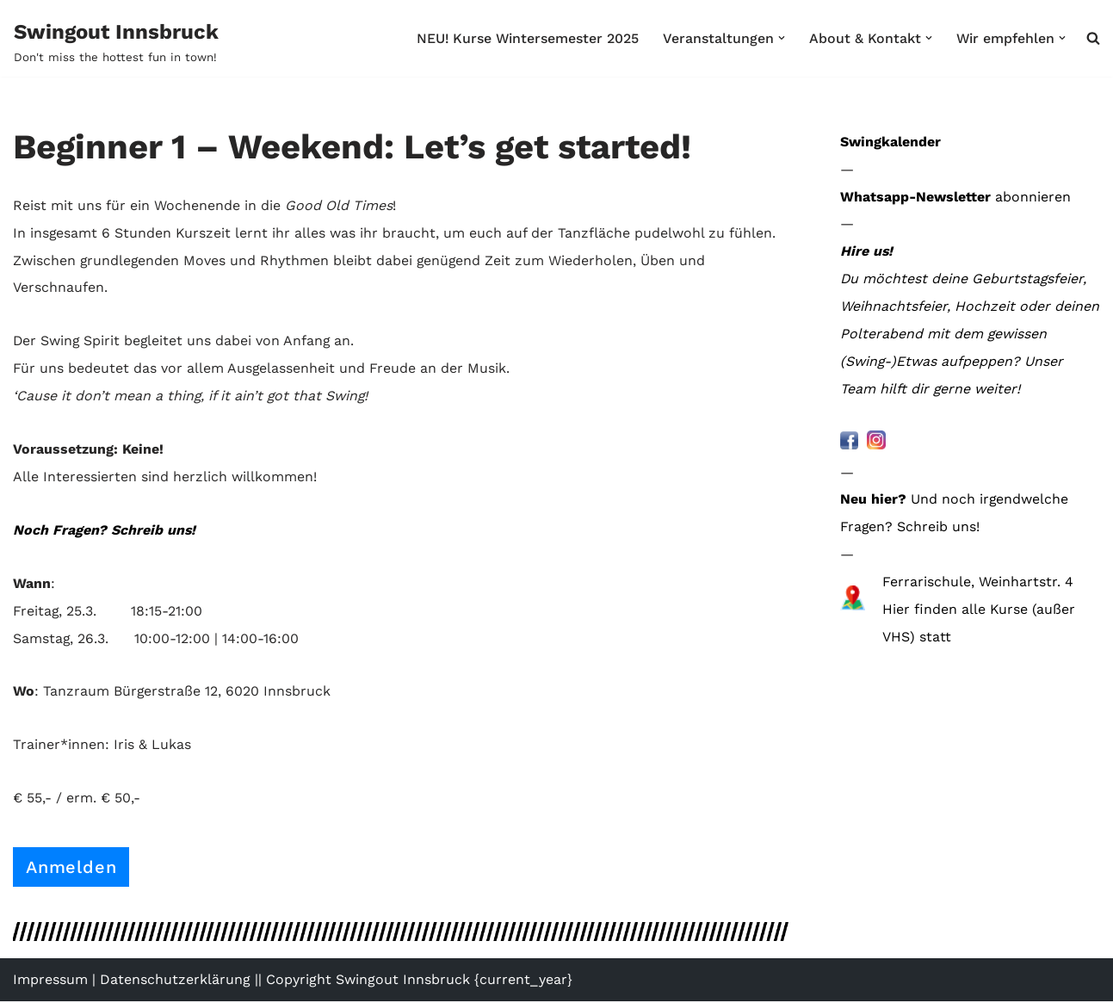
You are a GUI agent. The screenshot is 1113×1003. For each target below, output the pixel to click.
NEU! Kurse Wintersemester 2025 (526, 38)
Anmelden (71, 868)
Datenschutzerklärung (175, 981)
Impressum (50, 981)
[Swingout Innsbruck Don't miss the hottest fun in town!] (116, 41)
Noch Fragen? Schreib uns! (104, 531)
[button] (780, 37)
